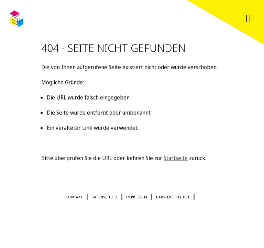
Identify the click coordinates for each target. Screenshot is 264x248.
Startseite (176, 159)
